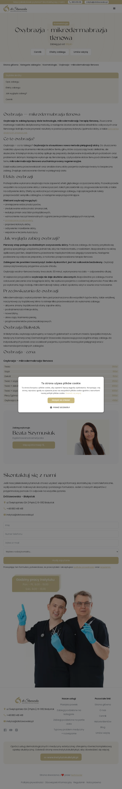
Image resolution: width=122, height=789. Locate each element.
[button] (61, 407)
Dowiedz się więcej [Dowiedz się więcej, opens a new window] (73, 393)
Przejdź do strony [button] (61, 400)
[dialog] (61, 394)
